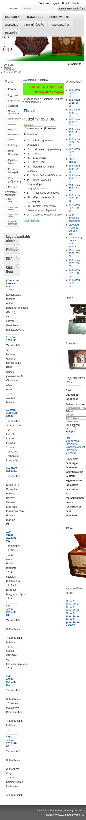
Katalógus (35, 16)
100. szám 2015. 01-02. (11, 536)
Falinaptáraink (13, 134)
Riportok (13, 187)
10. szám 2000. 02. (11, 469)
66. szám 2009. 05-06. (73, 608)
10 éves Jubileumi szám (12, 412)
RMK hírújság (34, 24)
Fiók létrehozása (72, 439)
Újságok (70, 624)
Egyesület (13, 95)
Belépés (11, 32)
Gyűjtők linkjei (12, 162)
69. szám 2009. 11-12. (73, 620)
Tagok (11, 139)
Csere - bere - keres (13, 208)
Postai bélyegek (13, 171)
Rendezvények (60, 16)
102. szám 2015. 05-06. (11, 680)
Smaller (76, 3)
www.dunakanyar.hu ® (71, 814)
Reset (65, 3)
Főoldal (12, 89)
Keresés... (14, 8)
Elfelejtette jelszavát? (72, 451)
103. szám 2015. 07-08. (11, 742)
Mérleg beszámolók (13, 112)
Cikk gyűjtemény (13, 180)
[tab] (18, 235)
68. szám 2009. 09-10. (73, 602)
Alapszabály (60, 24)
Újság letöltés (32, 220)
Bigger (55, 3)
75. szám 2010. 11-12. (73, 614)
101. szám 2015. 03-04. (11, 611)
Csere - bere (11, 200)
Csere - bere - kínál (13, 215)
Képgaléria (12, 130)
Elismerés (12, 125)
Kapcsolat (13, 16)
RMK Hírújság (13, 153)
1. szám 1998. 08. (11, 339)
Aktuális (11, 24)
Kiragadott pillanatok (13, 222)
